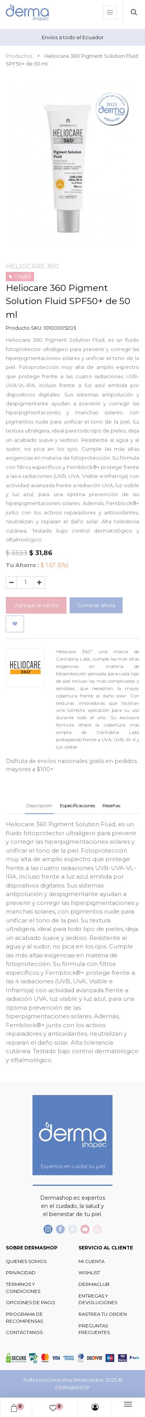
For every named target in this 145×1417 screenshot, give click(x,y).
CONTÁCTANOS (24, 1332)
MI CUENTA (91, 1261)
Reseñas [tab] (111, 805)
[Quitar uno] (11, 582)
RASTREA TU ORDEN (102, 1314)
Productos (19, 56)
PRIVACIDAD (21, 1272)
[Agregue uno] (39, 582)
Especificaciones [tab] (77, 805)
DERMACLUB (93, 1284)
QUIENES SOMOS (26, 1261)
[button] (15, 624)
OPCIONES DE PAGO (30, 1302)
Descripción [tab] (39, 805)
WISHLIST (89, 1272)
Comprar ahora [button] (96, 605)
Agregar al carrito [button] (36, 605)
